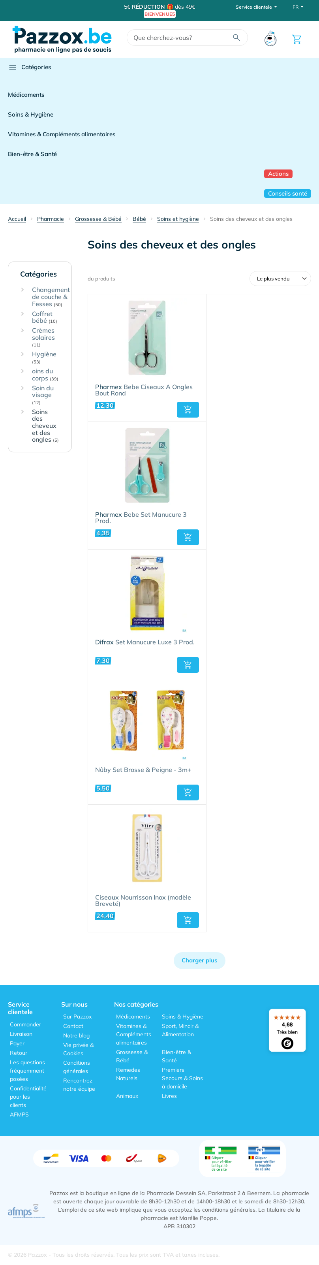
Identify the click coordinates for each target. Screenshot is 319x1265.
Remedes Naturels (128, 1074)
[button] (188, 410)
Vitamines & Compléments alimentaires (61, 134)
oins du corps (45, 375)
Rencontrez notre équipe (79, 1084)
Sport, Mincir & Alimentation (180, 1030)
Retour (18, 1052)
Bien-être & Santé (32, 154)
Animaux (127, 1095)
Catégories (29, 67)
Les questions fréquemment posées (27, 1070)
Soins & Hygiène (30, 114)
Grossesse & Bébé (132, 1056)
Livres (169, 1095)
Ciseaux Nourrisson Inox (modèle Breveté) (143, 900)
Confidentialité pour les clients (28, 1097)
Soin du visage (43, 395)
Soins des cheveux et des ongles (45, 425)
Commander (25, 1024)
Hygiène (44, 358)
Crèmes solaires (43, 337)
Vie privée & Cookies (78, 1049)
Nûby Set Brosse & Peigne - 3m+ (143, 770)
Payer (17, 1043)
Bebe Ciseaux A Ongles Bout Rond (144, 390)
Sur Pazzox (77, 1016)
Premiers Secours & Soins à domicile (182, 1078)
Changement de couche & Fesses (51, 296)
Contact (73, 1026)
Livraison (21, 1033)
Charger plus (200, 960)
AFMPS (19, 1114)
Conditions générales (76, 1067)
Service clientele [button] (254, 7)
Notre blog (76, 1035)
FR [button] (296, 7)
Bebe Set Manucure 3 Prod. (141, 518)
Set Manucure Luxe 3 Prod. (145, 642)
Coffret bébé (44, 317)
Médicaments (26, 94)
